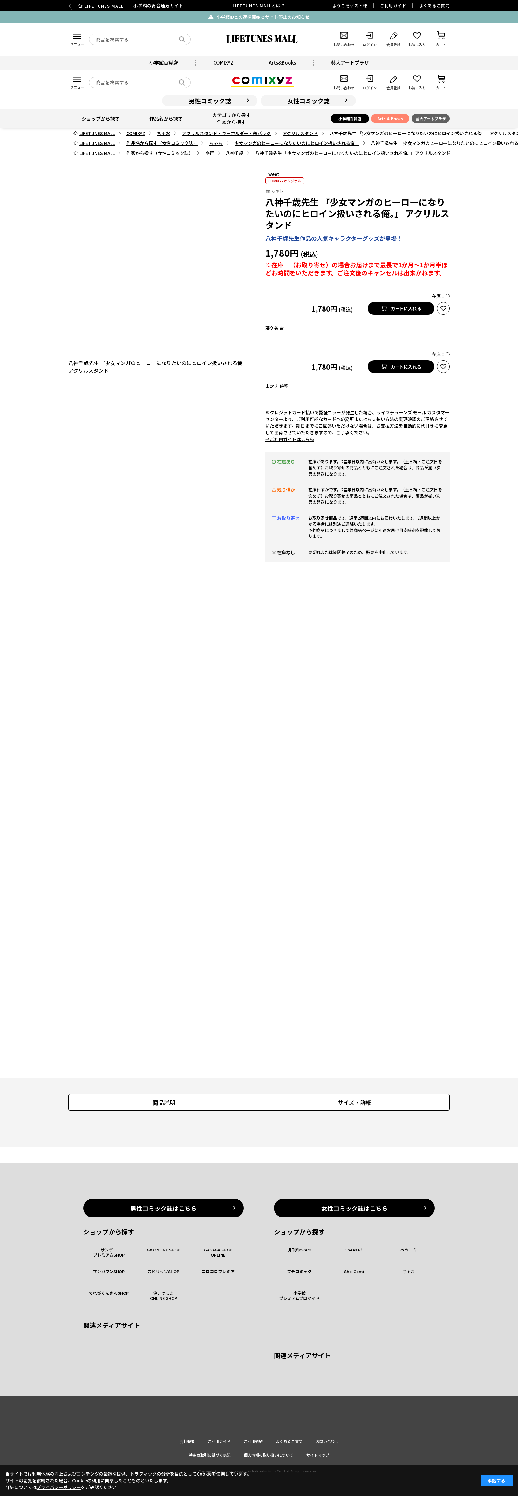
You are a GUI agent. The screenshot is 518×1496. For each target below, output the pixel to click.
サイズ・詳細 (354, 1102)
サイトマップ (317, 1455)
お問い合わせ (327, 1441)
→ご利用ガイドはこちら (289, 439)
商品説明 (164, 1102)
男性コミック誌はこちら (163, 1208)
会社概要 (187, 1441)
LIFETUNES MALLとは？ (259, 6)
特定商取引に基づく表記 (210, 1455)
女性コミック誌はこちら (354, 1208)
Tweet (272, 174)
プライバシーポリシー (59, 1487)
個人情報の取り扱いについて (268, 1455)
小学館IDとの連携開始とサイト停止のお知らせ (263, 17)
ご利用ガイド (393, 6)
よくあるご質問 (434, 6)
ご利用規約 (253, 1441)
